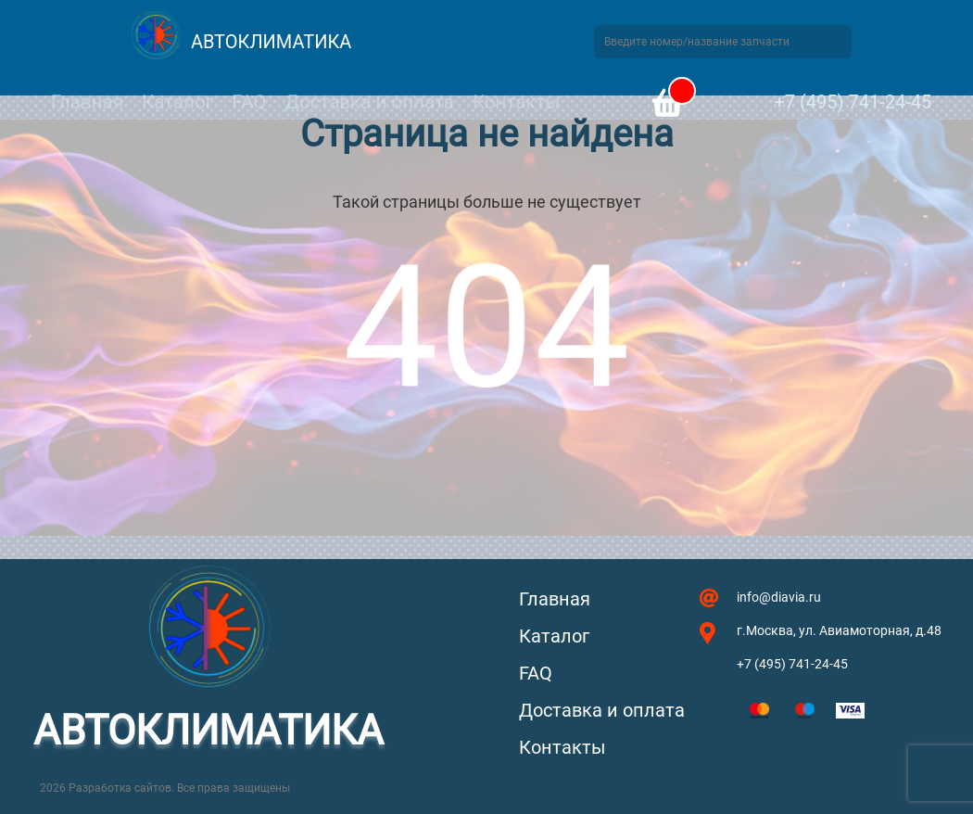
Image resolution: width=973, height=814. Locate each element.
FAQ (249, 102)
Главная (87, 102)
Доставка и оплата (368, 102)
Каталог (177, 102)
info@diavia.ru (779, 597)
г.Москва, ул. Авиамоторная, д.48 (839, 630)
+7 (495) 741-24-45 (852, 102)
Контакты (516, 102)
